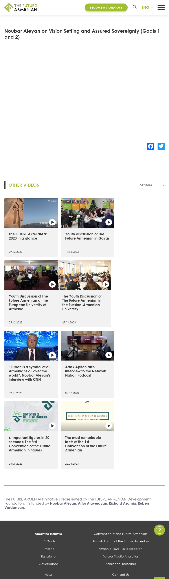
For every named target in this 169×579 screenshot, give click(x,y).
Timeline (48, 483)
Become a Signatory (106, 7)
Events (48, 517)
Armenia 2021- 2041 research (120, 483)
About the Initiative (48, 468)
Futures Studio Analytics (120, 491)
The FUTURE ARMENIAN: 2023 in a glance (28, 235)
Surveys (48, 532)
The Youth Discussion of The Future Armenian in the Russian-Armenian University (28, 309)
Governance (48, 498)
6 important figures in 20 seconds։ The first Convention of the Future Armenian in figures (29, 378)
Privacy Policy (120, 517)
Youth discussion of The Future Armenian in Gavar (83, 237)
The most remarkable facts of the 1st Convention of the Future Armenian (84, 378)
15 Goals (48, 476)
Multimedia (48, 524)
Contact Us (120, 509)
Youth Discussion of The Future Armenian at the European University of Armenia (137, 239)
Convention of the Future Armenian (120, 468)
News (48, 509)
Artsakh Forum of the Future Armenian (120, 476)
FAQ (120, 524)
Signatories (48, 491)
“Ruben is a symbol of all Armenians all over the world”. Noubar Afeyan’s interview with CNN (84, 309)
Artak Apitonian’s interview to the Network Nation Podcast (138, 307)
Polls (48, 539)
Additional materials (120, 498)
